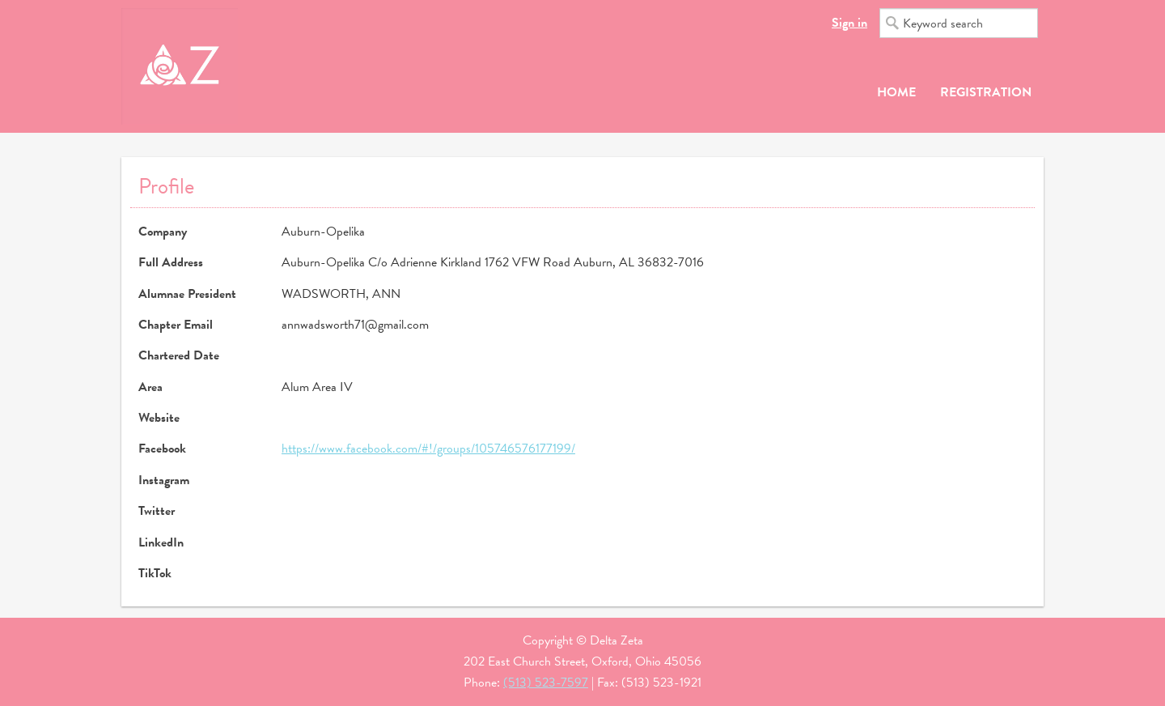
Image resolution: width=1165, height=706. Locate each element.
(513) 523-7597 (545, 682)
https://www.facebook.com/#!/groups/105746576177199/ (428, 448)
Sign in (849, 22)
